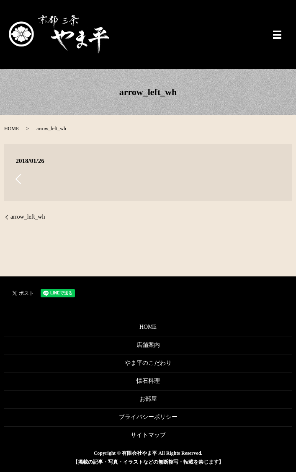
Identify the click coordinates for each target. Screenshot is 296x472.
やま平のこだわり (148, 363)
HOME (11, 129)
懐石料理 (148, 381)
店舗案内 (148, 345)
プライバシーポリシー (148, 417)
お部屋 (148, 399)
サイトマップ (148, 435)
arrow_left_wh (27, 217)
